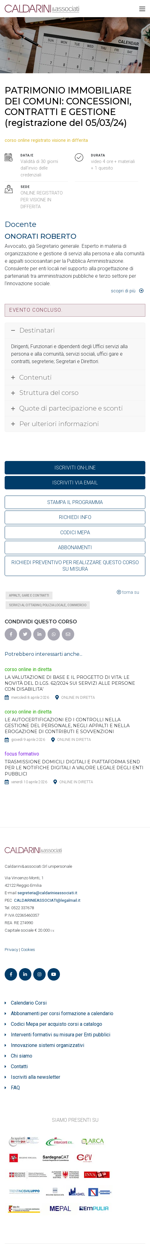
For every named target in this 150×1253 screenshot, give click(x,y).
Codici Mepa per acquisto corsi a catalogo (56, 1024)
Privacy (11, 949)
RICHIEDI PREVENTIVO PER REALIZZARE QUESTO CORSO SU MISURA (75, 565)
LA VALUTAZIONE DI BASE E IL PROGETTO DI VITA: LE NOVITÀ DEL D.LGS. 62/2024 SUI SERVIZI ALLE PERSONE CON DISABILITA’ (70, 683)
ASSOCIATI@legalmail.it (48, 900)
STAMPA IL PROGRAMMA (75, 502)
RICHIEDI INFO (75, 517)
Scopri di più (123, 291)
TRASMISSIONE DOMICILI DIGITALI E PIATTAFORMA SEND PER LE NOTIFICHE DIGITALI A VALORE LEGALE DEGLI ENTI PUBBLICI (74, 767)
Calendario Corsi (29, 1003)
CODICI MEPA (75, 532)
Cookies (28, 949)
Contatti (19, 1066)
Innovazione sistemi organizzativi (47, 1045)
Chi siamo (21, 1056)
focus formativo (22, 754)
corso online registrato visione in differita (46, 140)
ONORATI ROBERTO (40, 236)
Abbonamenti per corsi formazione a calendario (62, 1013)
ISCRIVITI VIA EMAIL (75, 483)
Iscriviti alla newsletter (35, 1077)
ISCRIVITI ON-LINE (75, 468)
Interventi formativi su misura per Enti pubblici (60, 1035)
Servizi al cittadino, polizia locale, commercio (47, 605)
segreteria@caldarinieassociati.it (47, 893)
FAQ (15, 1088)
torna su (128, 592)
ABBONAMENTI (75, 547)
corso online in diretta (28, 669)
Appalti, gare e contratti (29, 595)
